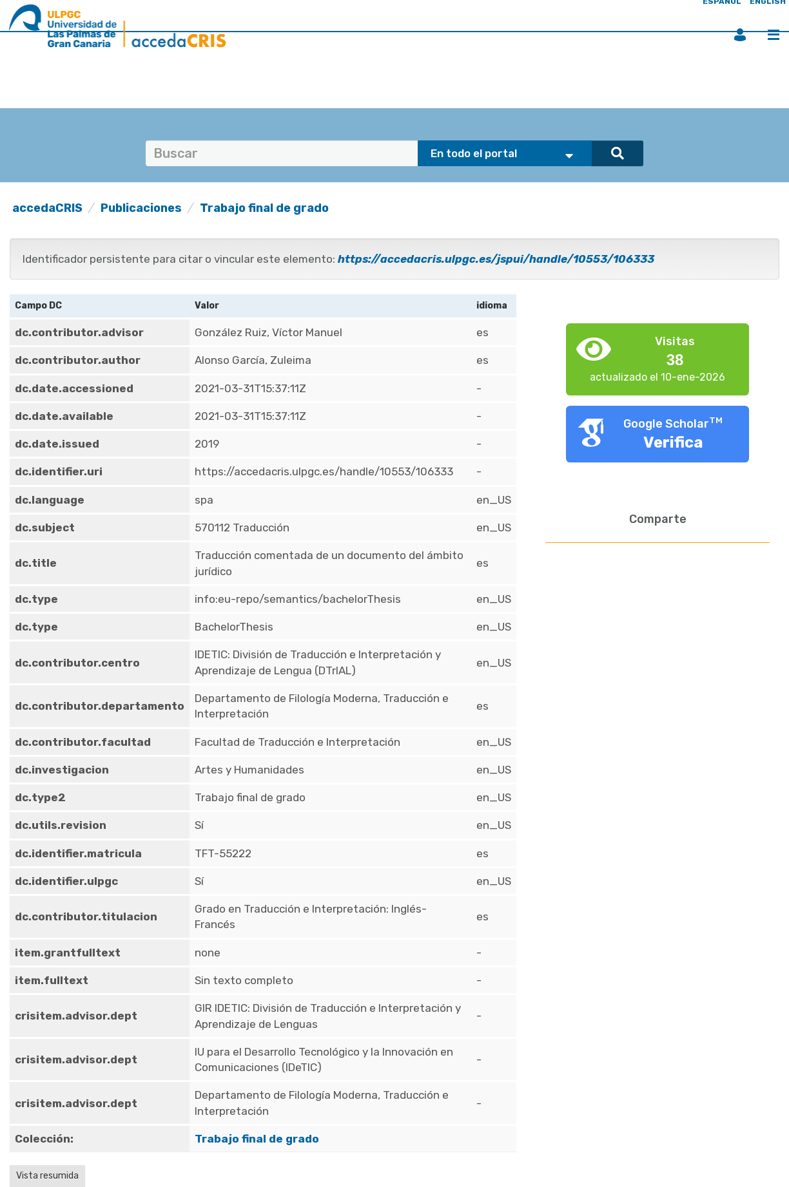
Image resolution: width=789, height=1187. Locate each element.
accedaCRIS (47, 208)
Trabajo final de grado (264, 208)
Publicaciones (141, 208)
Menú (773, 35)
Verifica (673, 442)
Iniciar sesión (740, 35)
